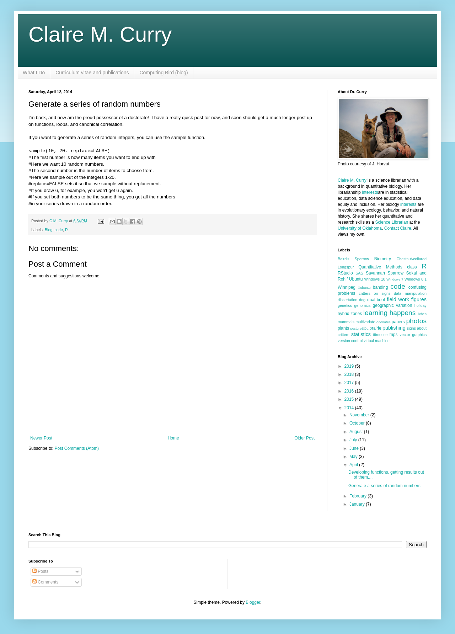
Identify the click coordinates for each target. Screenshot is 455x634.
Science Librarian (391, 222)
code (58, 230)
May (354, 456)
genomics (362, 305)
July (353, 439)
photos (416, 321)
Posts (40, 571)
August (356, 431)
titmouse (380, 334)
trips (394, 334)
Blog (49, 230)
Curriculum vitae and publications (92, 72)
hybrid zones (350, 313)
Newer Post (41, 438)
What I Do (34, 72)
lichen (422, 314)
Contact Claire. (398, 228)
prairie (375, 328)
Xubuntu (364, 287)
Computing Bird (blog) (163, 72)
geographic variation (392, 305)
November (359, 414)
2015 (349, 399)
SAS (359, 273)
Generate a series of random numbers (384, 485)
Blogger (253, 602)
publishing (394, 328)
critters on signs (374, 293)
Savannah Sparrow (384, 273)
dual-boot (376, 299)
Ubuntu (356, 279)
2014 (349, 407)
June (354, 448)
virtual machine (377, 341)
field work (398, 299)
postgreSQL (359, 328)
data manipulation (410, 293)
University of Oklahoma (360, 228)
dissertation (347, 300)
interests (370, 192)
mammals (346, 322)
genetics (345, 305)
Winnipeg (346, 287)
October (357, 423)
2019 (349, 366)
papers (398, 321)
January (357, 504)
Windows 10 (374, 279)
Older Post (304, 438)
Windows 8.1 (416, 279)
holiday (420, 305)
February (358, 496)
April (354, 464)
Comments (45, 582)
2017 (349, 382)
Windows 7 (394, 279)
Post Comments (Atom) (76, 448)
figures (419, 299)
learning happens (389, 312)
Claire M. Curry (100, 34)
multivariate (365, 322)
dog (362, 300)
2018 (349, 374)
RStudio (345, 273)
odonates (383, 322)
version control (350, 341)
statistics (361, 334)
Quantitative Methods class (387, 267)
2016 (349, 391)
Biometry (382, 258)
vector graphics (413, 334)
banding (380, 287)
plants (343, 328)
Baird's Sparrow (353, 259)
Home (173, 438)
